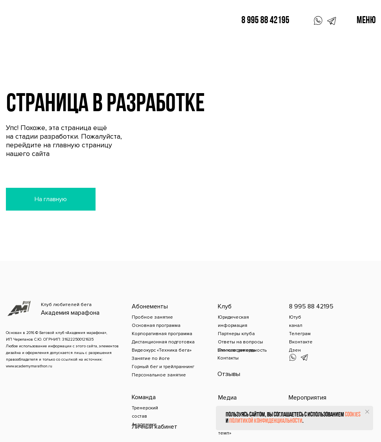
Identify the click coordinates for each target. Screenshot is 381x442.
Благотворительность (242, 350)
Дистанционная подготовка (163, 342)
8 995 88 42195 (265, 21)
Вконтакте (301, 342)
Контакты (228, 358)
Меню (366, 21)
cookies (353, 415)
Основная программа (156, 325)
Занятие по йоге (151, 358)
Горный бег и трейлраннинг (163, 367)
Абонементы (150, 306)
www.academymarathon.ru (29, 366)
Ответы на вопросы (240, 342)
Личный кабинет (154, 427)
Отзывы (228, 374)
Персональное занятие (159, 375)
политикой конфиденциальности (265, 421)
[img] (19, 309)
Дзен (295, 350)
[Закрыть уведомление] (367, 412)
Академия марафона (70, 313)
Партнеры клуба (236, 334)
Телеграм (300, 334)
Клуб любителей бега (66, 305)
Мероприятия (307, 398)
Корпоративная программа (162, 334)
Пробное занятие (152, 317)
